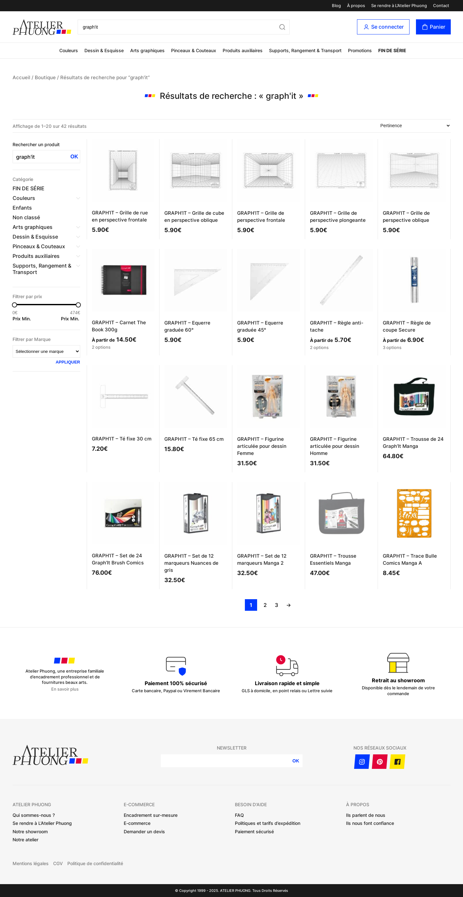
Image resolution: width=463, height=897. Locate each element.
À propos (356, 5)
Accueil (21, 77)
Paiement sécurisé (254, 831)
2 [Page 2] (265, 605)
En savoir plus (65, 689)
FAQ (239, 815)
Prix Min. (22, 318)
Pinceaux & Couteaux (193, 50)
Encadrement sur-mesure (151, 815)
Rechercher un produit (36, 144)
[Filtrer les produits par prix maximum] (70, 312)
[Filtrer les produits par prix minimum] (22, 312)
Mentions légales (31, 863)
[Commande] (415, 125)
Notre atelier (25, 839)
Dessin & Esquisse (104, 50)
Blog (336, 5)
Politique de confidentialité (95, 863)
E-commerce (137, 823)
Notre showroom (30, 831)
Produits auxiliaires (243, 50)
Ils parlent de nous (365, 815)
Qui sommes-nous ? (34, 815)
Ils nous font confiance (370, 823)
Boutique (45, 77)
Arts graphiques (147, 50)
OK (74, 156)
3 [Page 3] (276, 605)
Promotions (360, 50)
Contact (441, 5)
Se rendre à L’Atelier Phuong (399, 5)
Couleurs (68, 50)
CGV (58, 863)
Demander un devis (144, 831)
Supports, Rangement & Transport (305, 50)
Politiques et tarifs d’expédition (267, 823)
